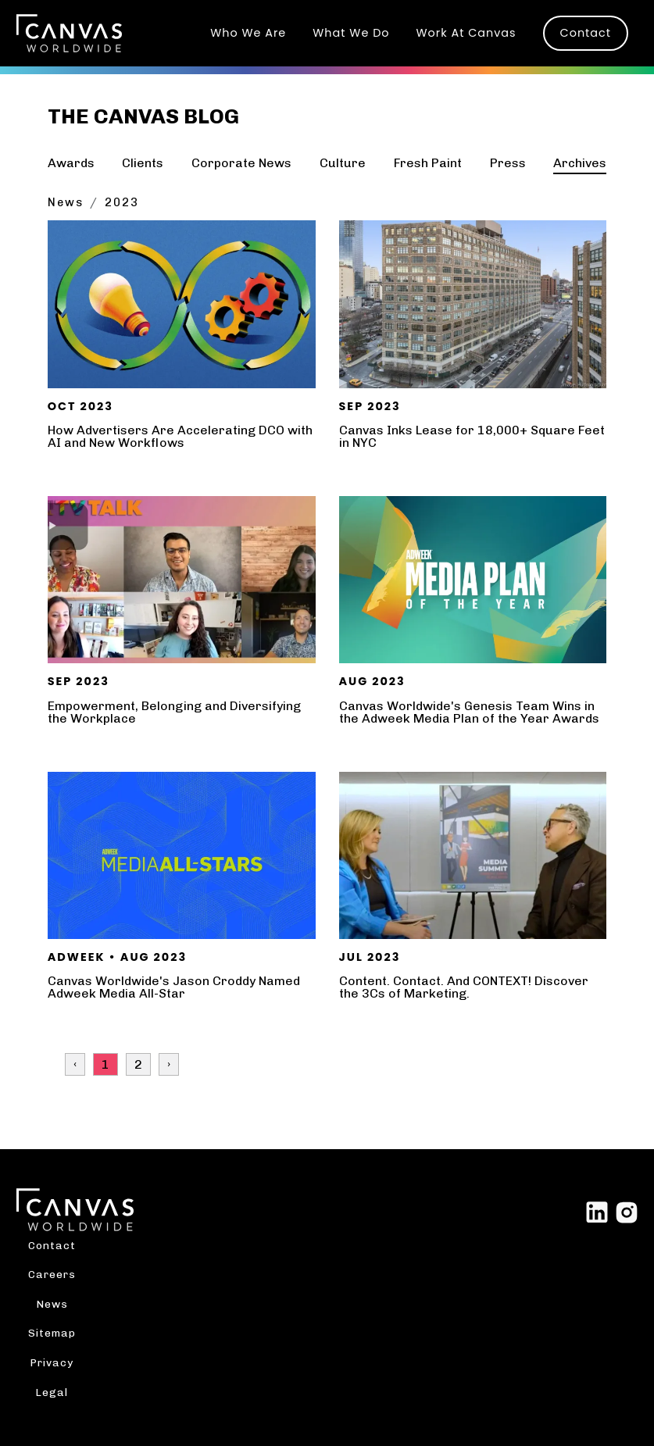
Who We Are (248, 33)
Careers (52, 1274)
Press (508, 162)
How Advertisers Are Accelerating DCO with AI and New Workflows (180, 436)
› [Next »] (168, 1064)
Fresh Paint (428, 162)
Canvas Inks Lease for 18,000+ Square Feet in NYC (472, 436)
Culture (343, 162)
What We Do (351, 33)
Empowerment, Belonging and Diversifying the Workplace (174, 712)
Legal (51, 1392)
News (66, 202)
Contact (585, 33)
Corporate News (241, 162)
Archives (579, 162)
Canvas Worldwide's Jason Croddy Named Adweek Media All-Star (174, 987)
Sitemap (52, 1332)
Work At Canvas (466, 33)
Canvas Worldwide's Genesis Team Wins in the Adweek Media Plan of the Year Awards (469, 712)
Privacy (51, 1362)
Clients (142, 162)
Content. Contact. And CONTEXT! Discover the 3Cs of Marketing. (463, 987)
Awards (71, 162)
